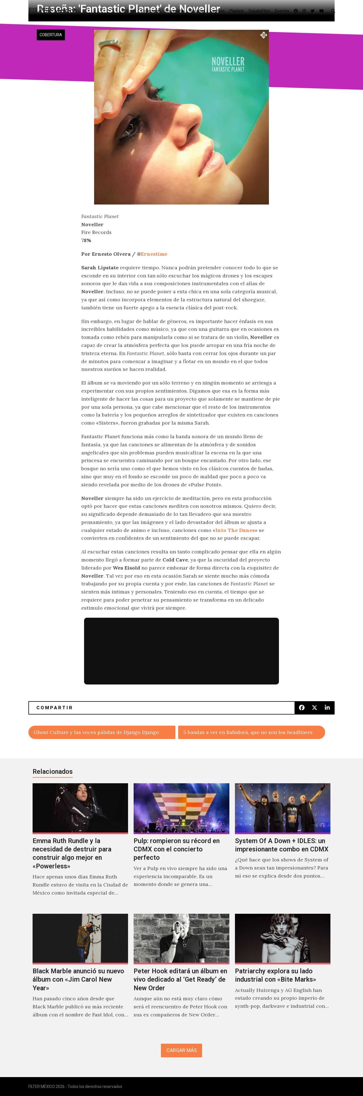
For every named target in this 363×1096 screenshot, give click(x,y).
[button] (334, 11)
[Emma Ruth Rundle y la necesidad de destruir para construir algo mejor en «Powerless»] (80, 845)
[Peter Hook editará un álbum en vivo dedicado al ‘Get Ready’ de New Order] (181, 972)
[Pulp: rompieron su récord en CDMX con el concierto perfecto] (181, 845)
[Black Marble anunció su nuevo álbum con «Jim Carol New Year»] (80, 972)
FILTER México (52, 10)
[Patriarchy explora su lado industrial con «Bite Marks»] (282, 972)
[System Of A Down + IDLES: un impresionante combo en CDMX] (282, 845)
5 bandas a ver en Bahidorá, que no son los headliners (248, 732)
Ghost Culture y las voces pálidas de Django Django (96, 732)
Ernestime (154, 254)
